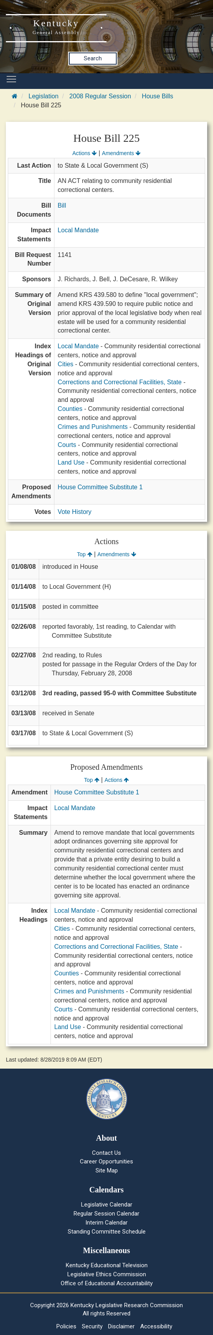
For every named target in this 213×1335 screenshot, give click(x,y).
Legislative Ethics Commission (106, 1274)
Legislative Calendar (106, 1204)
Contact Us (106, 1152)
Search (93, 58)
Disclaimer (121, 1326)
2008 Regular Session (100, 96)
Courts (67, 444)
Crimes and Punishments (93, 426)
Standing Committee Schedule (107, 1231)
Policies (66, 1326)
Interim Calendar (106, 1222)
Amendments (121, 153)
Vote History (74, 511)
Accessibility (156, 1326)
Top (84, 554)
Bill (62, 205)
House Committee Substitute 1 (100, 487)
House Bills (157, 96)
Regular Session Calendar (106, 1213)
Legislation (44, 96)
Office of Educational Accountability (107, 1283)
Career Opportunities (106, 1161)
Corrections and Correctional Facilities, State (120, 382)
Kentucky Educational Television (107, 1265)
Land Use (71, 462)
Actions (84, 153)
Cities (65, 364)
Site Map (107, 1170)
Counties (70, 408)
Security (92, 1326)
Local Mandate (78, 230)
